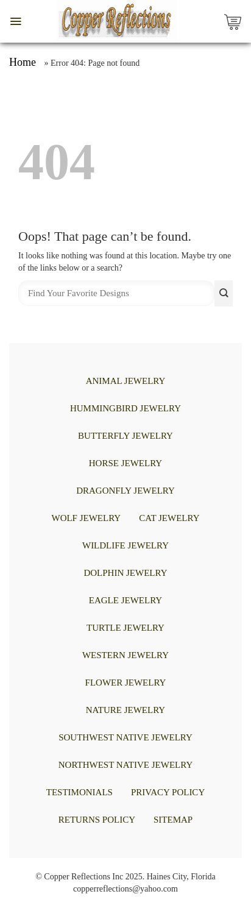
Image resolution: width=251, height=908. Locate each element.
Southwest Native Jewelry (125, 737)
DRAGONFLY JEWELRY (125, 490)
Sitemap (173, 820)
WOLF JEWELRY (86, 518)
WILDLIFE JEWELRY (125, 545)
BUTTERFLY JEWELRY (125, 436)
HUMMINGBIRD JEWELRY (125, 408)
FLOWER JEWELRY (125, 682)
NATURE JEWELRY (125, 710)
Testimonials (79, 792)
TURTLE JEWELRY (125, 628)
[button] (15, 21)
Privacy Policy (168, 792)
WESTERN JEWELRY (125, 655)
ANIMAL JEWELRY (126, 381)
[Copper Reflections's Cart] (236, 21)
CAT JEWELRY (169, 518)
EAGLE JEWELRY (125, 600)
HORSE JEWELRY (125, 463)
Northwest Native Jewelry (125, 765)
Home (22, 62)
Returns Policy (96, 820)
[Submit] (223, 293)
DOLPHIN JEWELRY (125, 573)
